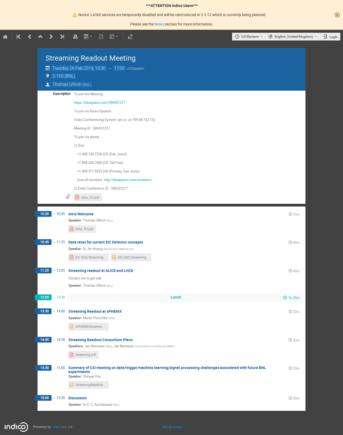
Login (333, 36)
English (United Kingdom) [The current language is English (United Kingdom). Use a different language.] (294, 36)
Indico (57, 427)
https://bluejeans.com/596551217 (99, 102)
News (159, 24)
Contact (177, 427)
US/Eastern (250, 36)
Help (164, 427)
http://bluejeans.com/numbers (127, 179)
